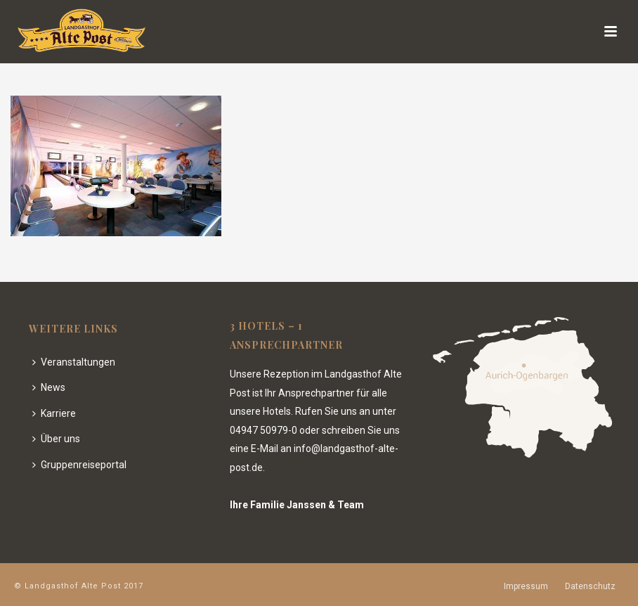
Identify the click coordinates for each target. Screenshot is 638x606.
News (48, 387)
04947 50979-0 (263, 430)
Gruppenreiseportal (79, 464)
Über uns (56, 438)
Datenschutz (590, 586)
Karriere (54, 413)
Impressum (526, 586)
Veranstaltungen (73, 362)
